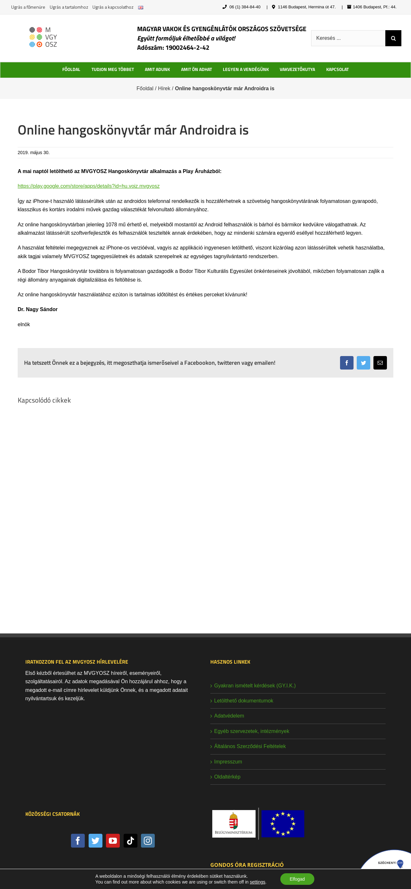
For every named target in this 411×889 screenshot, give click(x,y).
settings (257, 882)
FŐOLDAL (71, 69)
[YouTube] (113, 841)
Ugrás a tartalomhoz (69, 7)
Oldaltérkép (227, 777)
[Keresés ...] (348, 38)
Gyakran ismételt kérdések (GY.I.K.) (255, 685)
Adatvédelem (229, 716)
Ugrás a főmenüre (28, 7)
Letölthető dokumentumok (243, 700)
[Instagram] (148, 841)
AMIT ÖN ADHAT (196, 69)
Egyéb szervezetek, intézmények (251, 731)
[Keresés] (393, 38)
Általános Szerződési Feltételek (250, 746)
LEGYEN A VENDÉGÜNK (246, 69)
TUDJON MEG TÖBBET (113, 69)
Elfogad (297, 879)
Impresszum (228, 761)
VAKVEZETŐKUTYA (297, 69)
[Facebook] (78, 841)
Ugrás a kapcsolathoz (113, 7)
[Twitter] (95, 841)
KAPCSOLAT (337, 69)
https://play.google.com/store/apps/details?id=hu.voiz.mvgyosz (89, 186)
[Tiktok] (130, 841)
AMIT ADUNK (157, 69)
